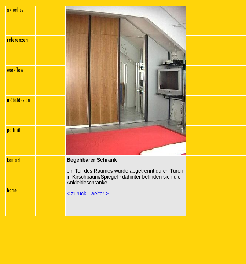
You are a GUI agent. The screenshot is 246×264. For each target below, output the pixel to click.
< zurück (77, 194)
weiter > (100, 194)
